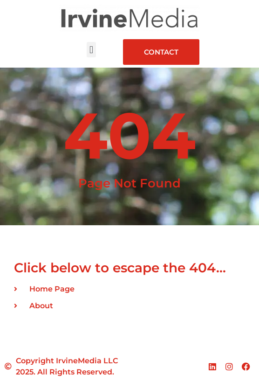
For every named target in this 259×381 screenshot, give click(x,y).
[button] (91, 49)
